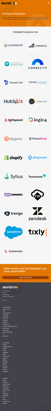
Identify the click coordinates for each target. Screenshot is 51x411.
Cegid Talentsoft (7, 313)
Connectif (5, 318)
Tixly (4, 397)
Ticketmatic (5, 395)
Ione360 (4, 348)
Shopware (5, 382)
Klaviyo (4, 350)
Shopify (4, 380)
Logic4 (4, 354)
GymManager (6, 342)
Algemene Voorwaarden (8, 296)
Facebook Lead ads (7, 332)
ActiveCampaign (7, 307)
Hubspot (5, 344)
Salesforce (5, 378)
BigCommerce (6, 309)
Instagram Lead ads (7, 346)
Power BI (5, 369)
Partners (5, 300)
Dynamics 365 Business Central (10, 326)
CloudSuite (5, 316)
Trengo (4, 399)
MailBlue (5, 360)
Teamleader (5, 393)
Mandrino (5, 365)
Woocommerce (6, 401)
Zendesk (5, 403)
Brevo (4, 311)
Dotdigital (5, 322)
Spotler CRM (6, 386)
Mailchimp (5, 362)
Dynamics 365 (6, 324)
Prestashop (5, 371)
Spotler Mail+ (6, 388)
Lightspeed (5, 352)
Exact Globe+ (6, 328)
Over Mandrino (6, 290)
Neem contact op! (25, 277)
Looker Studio (6, 356)
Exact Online (6, 330)
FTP (3, 334)
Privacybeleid (6, 294)
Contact (5, 292)
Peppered (5, 367)
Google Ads (5, 336)
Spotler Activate (6, 384)
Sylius (4, 391)
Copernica (5, 320)
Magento (5, 358)
